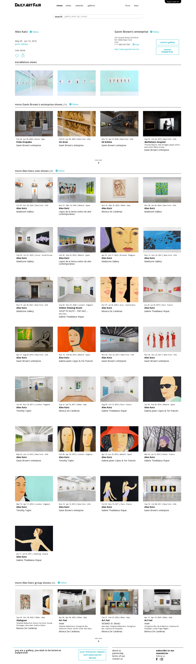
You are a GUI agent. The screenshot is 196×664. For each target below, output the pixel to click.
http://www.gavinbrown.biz (127, 49)
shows (60, 5)
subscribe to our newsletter (165, 652)
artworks (79, 5)
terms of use (118, 656)
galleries (91, 5)
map (136, 44)
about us (116, 650)
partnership (117, 653)
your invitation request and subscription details (92, 654)
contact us (117, 658)
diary (136, 5)
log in (173, 1)
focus (127, 5)
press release (21, 44)
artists (68, 5)
